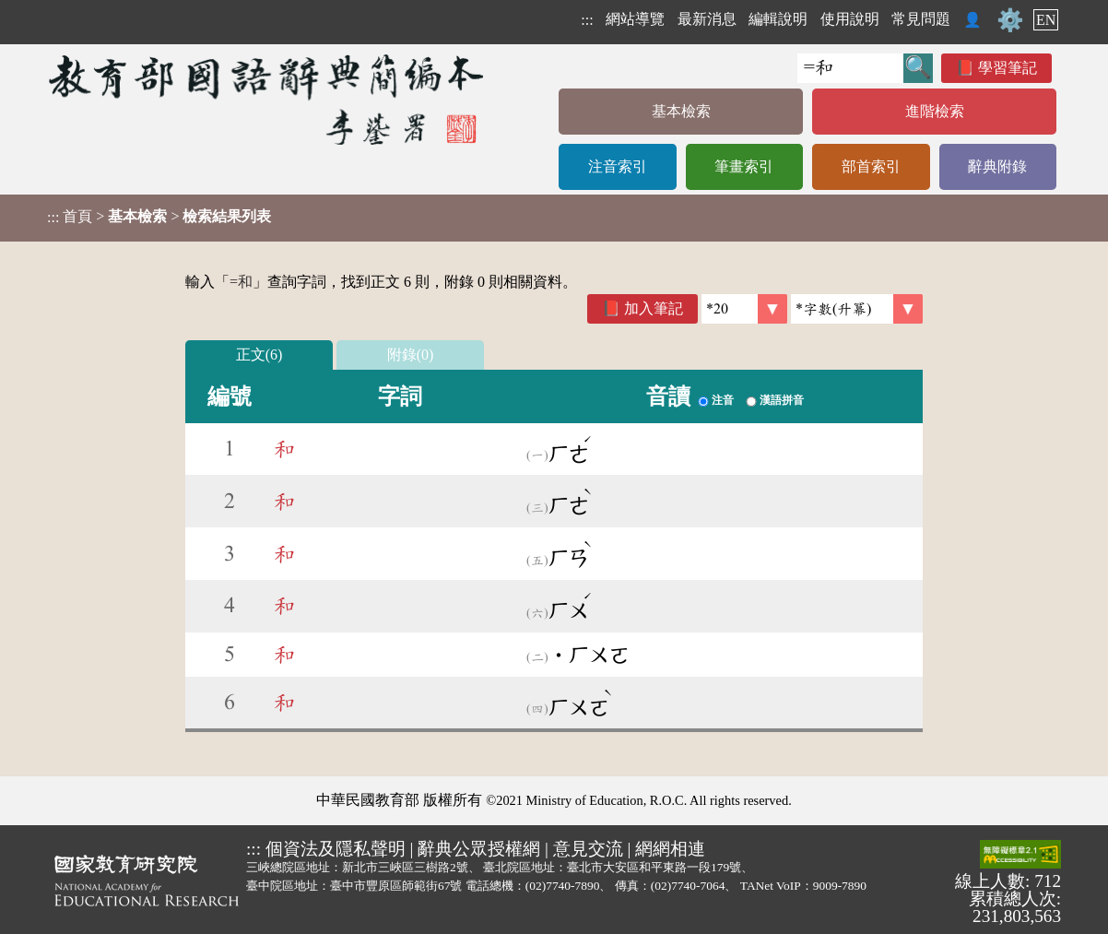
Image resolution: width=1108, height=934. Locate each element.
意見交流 (588, 848)
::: (587, 20)
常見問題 (920, 19)
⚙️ (1010, 20)
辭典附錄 (997, 166)
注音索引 (617, 166)
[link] (857, 309)
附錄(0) (410, 354)
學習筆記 (1007, 68)
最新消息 (707, 19)
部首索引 (871, 166)
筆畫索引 (743, 166)
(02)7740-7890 (562, 886)
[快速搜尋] (850, 68)
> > (159, 216)
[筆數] (744, 309)
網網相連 (670, 848)
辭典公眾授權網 (479, 848)
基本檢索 (681, 111)
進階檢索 (934, 111)
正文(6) (259, 354)
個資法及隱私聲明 (335, 848)
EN (1045, 20)
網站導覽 (635, 19)
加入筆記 (653, 308)
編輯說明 (777, 19)
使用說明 (849, 19)
